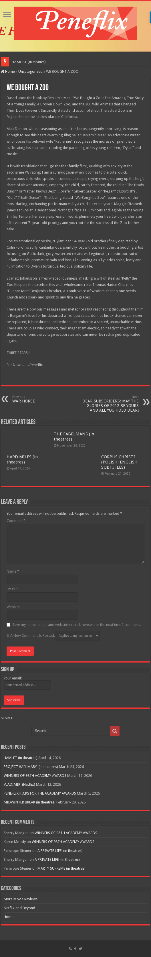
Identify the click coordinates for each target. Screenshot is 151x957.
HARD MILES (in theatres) (22, 459)
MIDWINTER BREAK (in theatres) (29, 802)
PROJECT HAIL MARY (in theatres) (31, 767)
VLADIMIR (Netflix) (19, 784)
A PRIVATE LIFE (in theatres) (60, 850)
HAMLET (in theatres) (28, 62)
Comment (16, 520)
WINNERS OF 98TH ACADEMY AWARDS (35, 775)
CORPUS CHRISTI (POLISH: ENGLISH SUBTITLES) (119, 462)
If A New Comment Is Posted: (53, 635)
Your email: (13, 678)
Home (8, 71)
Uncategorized (30, 71)
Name (13, 571)
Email (12, 589)
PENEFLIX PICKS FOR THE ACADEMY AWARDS (40, 793)
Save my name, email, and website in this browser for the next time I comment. (76, 624)
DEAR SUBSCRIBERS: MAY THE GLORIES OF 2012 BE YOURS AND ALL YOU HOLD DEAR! (109, 403)
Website (13, 607)
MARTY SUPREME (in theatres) (61, 868)
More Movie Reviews (20, 899)
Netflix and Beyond (19, 908)
